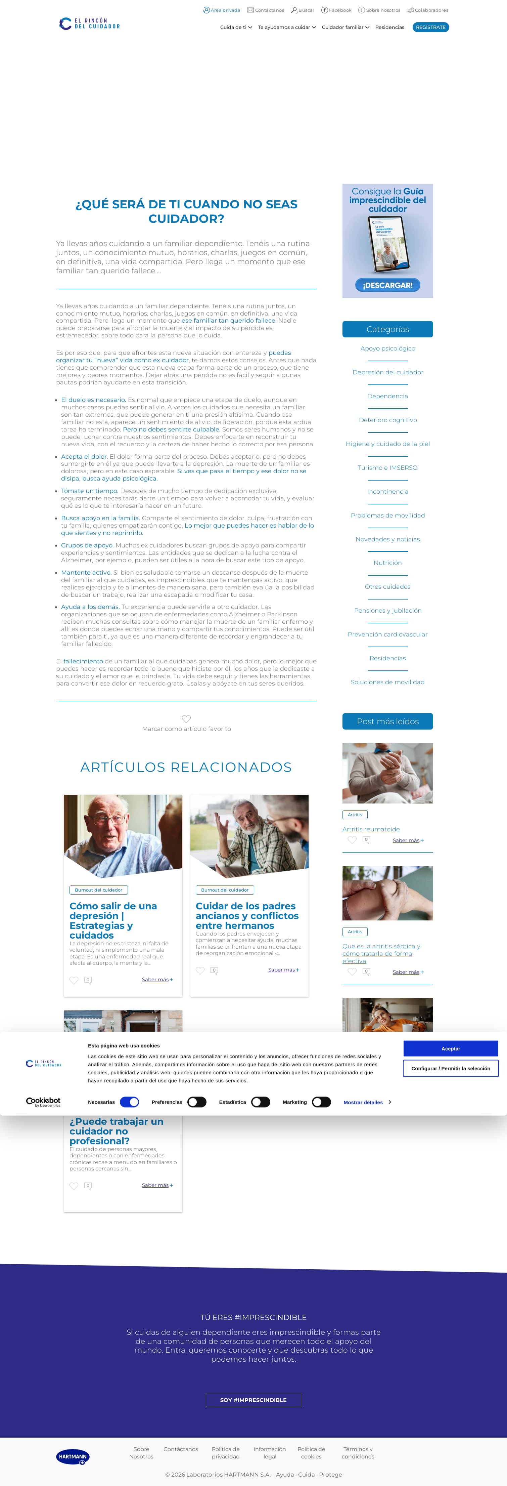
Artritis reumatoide (371, 829)
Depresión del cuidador (388, 372)
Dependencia (387, 396)
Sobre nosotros (379, 10)
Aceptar (451, 1419)
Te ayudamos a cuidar (284, 27)
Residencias (389, 27)
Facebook (336, 10)
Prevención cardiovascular (388, 634)
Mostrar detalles (363, 1473)
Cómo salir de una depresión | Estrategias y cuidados (113, 920)
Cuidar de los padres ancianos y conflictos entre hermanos (247, 916)
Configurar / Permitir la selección (450, 1439)
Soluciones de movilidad (388, 682)
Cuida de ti (233, 27)
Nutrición (388, 563)
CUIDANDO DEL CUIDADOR (385, 1077)
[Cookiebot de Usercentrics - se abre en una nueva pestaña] (43, 1473)
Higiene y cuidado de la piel (388, 444)
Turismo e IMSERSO (388, 467)
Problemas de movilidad (388, 515)
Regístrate (431, 27)
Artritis (355, 814)
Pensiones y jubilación (388, 610)
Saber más (155, 980)
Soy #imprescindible (253, 1400)
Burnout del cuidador (98, 890)
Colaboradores (427, 10)
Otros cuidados (388, 586)
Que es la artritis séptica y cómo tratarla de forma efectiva (381, 954)
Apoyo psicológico (388, 348)
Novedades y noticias (388, 539)
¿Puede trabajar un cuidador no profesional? (117, 1131)
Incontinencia (388, 491)
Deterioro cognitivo (388, 420)
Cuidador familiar (343, 27)
